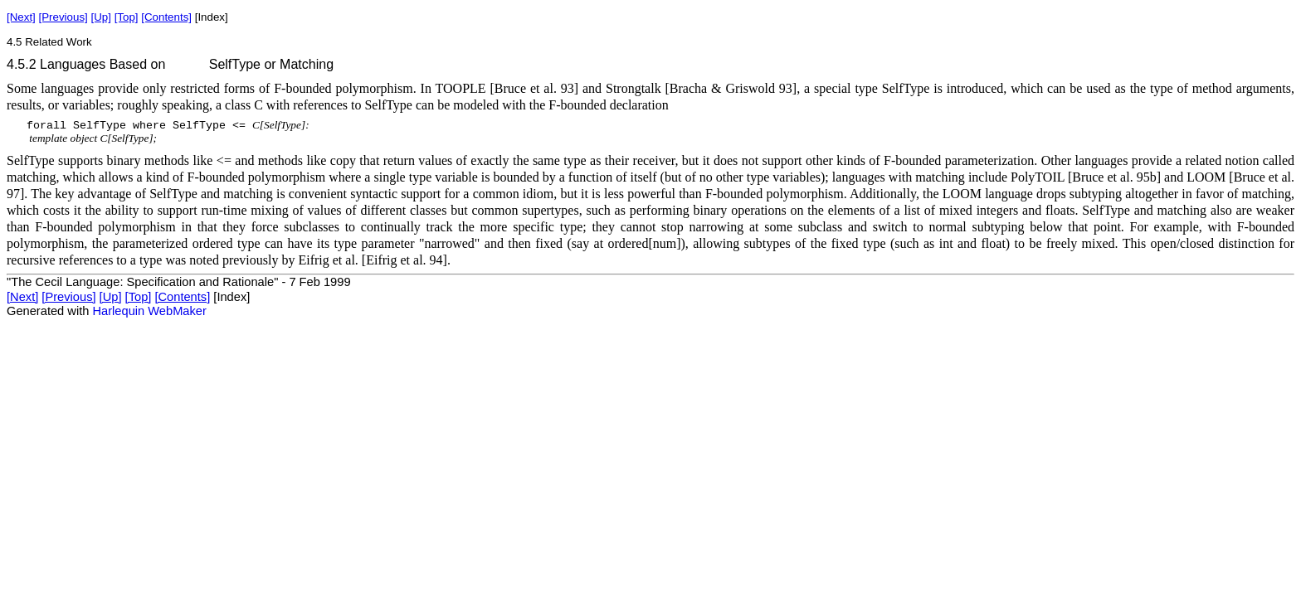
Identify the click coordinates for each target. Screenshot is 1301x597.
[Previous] (63, 17)
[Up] (100, 17)
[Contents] (166, 17)
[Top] (127, 17)
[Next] (21, 17)
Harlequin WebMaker (149, 311)
